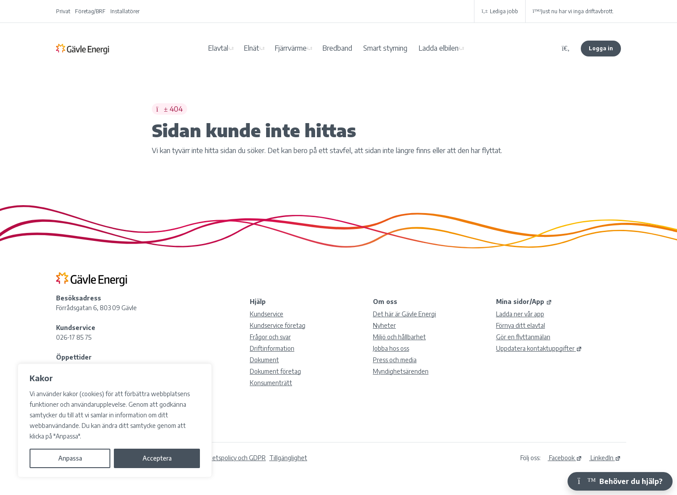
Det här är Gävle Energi (404, 314)
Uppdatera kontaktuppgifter (539, 348)
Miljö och (399, 337)
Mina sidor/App (524, 301)
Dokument (264, 360)
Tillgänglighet (288, 457)
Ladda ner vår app (520, 314)
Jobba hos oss (391, 348)
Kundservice (266, 314)
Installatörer (124, 11)
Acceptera (157, 458)
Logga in (601, 48)
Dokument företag (275, 371)
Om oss (385, 301)
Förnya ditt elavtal (520, 325)
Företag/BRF (90, 11)
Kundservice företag (277, 325)
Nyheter (384, 325)
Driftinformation (272, 348)
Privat (63, 11)
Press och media (395, 360)
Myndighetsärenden (401, 371)
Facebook (565, 457)
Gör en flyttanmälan (523, 337)
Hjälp (258, 301)
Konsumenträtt (271, 382)
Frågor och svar (270, 337)
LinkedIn (605, 457)
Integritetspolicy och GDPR (229, 457)
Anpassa (70, 458)
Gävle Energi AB (82, 48)
